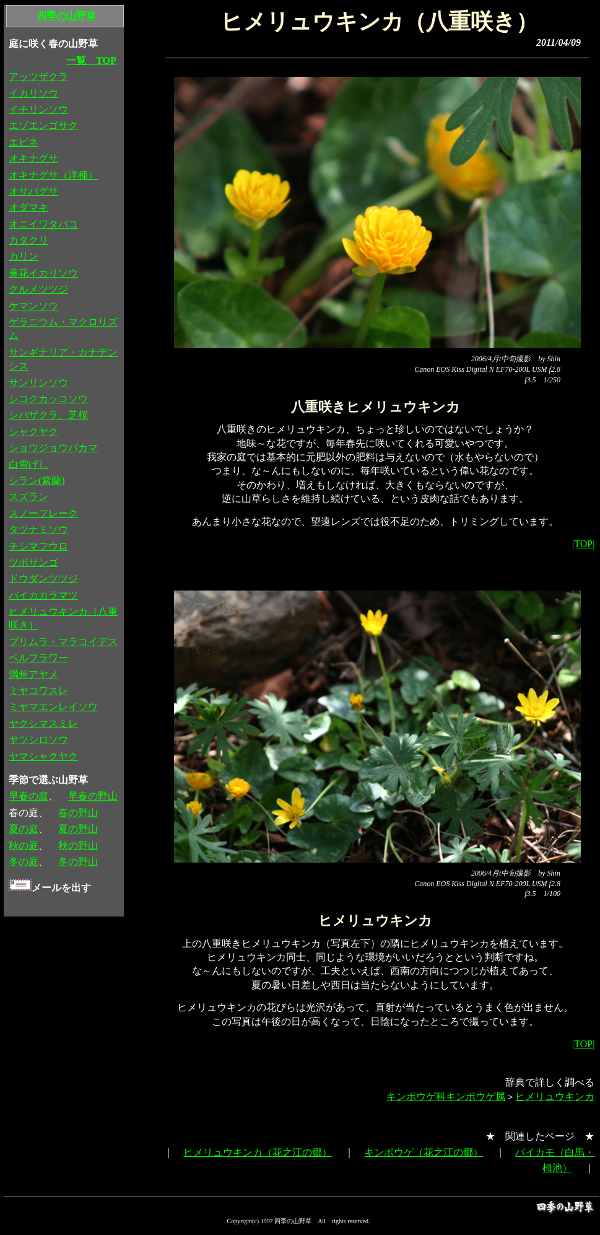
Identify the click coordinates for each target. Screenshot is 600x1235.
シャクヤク (33, 431)
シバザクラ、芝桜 (48, 415)
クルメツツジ (38, 289)
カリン (23, 256)
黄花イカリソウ (43, 273)
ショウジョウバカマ (53, 447)
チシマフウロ (38, 546)
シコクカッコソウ (48, 398)
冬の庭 (23, 861)
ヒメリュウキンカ (554, 1096)
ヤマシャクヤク (43, 756)
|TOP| (583, 543)
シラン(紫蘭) (37, 480)
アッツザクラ (38, 76)
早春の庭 (28, 796)
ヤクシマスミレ (43, 723)
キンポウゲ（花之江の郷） (423, 1152)
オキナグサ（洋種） (53, 175)
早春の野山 (93, 796)
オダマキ (28, 207)
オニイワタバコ (43, 224)
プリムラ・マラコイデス (63, 641)
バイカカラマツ (43, 595)
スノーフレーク (43, 513)
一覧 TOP (91, 60)
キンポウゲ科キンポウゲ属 (445, 1096)
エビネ (23, 142)
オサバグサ (33, 191)
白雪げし (28, 464)
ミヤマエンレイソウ (53, 706)
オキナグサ (33, 158)
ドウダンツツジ (43, 578)
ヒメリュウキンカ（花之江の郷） (257, 1152)
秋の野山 (78, 845)
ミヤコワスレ (38, 690)
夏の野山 (78, 829)
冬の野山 (78, 861)
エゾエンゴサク (43, 125)
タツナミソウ (38, 529)
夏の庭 (23, 829)
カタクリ (28, 240)
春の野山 (78, 812)
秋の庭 (23, 845)
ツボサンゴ (33, 562)
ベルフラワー (38, 658)
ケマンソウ (33, 306)
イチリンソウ (38, 109)
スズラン (28, 496)
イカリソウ (33, 93)
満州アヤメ (33, 674)
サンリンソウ (38, 382)
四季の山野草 (66, 16)
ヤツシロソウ (38, 739)
